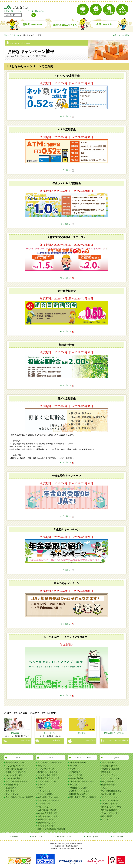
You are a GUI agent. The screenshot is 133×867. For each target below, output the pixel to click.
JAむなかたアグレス (45, 769)
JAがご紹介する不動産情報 (48, 800)
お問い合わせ (39, 11)
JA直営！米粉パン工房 (46, 781)
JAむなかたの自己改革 (15, 766)
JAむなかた (114, 757)
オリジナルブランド (109, 775)
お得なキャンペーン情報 (47, 816)
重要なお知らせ (107, 781)
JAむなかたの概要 (108, 762)
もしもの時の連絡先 (77, 762)
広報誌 (104, 788)
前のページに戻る (121, 35)
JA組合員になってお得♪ (47, 810)
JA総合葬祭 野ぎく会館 (47, 797)
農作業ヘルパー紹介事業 (16, 772)
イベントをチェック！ (46, 826)
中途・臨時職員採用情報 (111, 791)
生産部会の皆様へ (13, 785)
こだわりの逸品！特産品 (47, 775)
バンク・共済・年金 (82, 757)
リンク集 (104, 819)
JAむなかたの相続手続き (47, 813)
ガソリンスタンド (44, 785)
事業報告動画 (106, 816)
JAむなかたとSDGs (109, 766)
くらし (50, 757)
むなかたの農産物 (13, 778)
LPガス (40, 788)
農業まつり (41, 766)
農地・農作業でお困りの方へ (17, 769)
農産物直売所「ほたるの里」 (49, 778)
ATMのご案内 (74, 772)
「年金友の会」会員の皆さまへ (50, 762)
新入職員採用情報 (108, 794)
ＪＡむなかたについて (64, 836)
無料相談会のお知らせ (46, 819)
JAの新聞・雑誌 (43, 804)
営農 (19, 757)
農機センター (11, 791)
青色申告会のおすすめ (15, 762)
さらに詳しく (66, 116)
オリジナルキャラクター (111, 778)
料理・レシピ (42, 807)
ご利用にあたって (92, 836)
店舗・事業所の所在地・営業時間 (19, 797)
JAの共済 (73, 785)
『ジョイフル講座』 (45, 794)
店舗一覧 (9, 11)
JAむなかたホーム (11, 35)
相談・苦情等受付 (108, 785)
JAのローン (74, 769)
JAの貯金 (73, 766)
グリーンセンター (13, 794)
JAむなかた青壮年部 (14, 775)
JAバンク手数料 (75, 775)
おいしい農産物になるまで (16, 781)
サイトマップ (23, 11)
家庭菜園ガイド (12, 788)
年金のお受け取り (76, 778)
